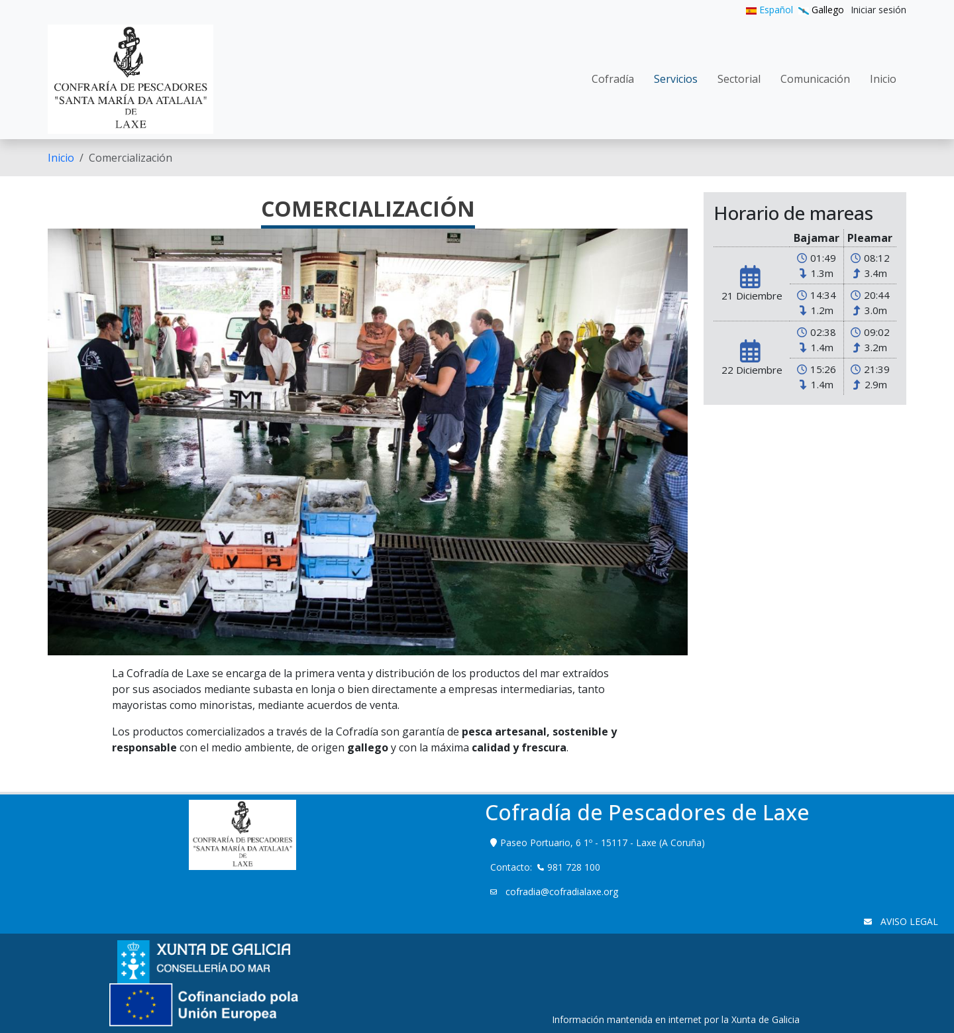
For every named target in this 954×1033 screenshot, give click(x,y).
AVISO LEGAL (908, 921)
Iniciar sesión (878, 9)
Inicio (61, 157)
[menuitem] (878, 10)
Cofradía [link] (613, 79)
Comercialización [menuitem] (130, 157)
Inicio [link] (883, 79)
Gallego (821, 9)
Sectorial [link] (739, 79)
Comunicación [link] (815, 79)
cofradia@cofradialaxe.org (560, 891)
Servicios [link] (676, 79)
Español (769, 9)
